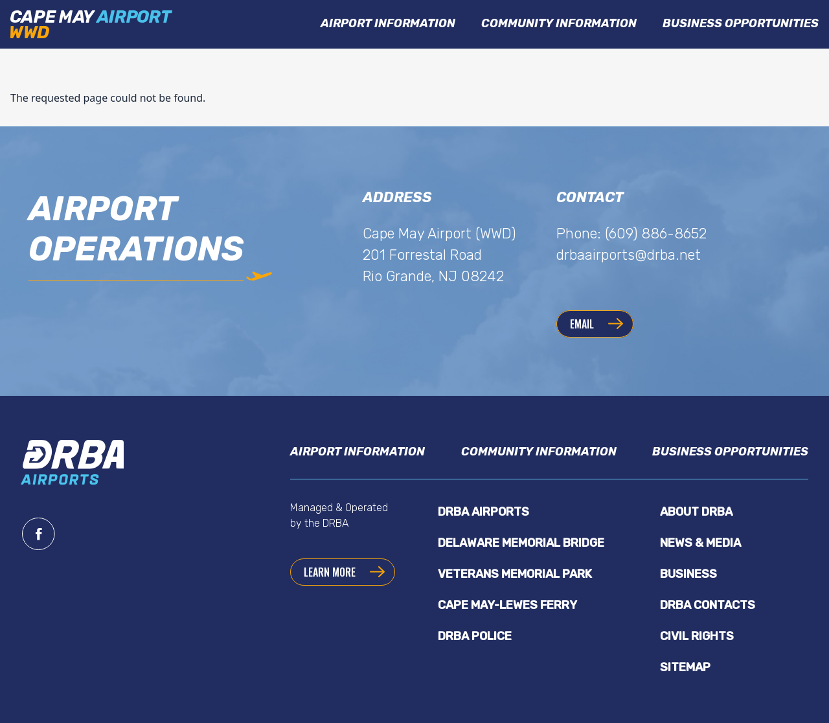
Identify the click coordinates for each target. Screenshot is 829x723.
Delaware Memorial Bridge (521, 543)
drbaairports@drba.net (628, 255)
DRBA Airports (483, 512)
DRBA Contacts (707, 605)
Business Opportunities (741, 23)
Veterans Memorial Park (515, 574)
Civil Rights (697, 636)
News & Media (700, 543)
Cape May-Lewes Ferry (507, 605)
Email (582, 324)
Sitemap (685, 667)
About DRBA (696, 512)
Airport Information (388, 23)
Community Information (559, 23)
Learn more (330, 572)
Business (688, 574)
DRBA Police (475, 636)
